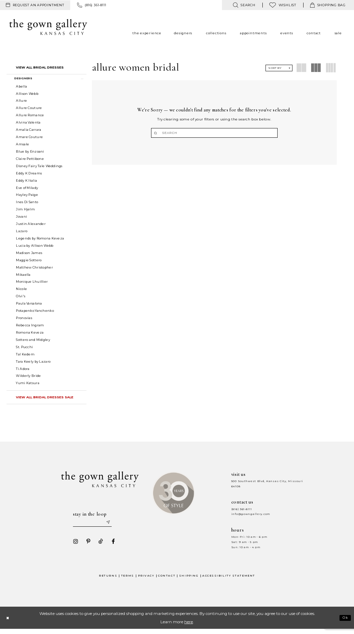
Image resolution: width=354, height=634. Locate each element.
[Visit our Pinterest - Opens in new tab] (86, 546)
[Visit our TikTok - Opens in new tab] (98, 546)
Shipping (188, 580)
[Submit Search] (187, 133)
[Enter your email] (94, 526)
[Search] (214, 133)
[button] (47, 79)
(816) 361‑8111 (241, 512)
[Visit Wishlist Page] (282, 5)
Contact (166, 580)
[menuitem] (35, 5)
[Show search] (244, 5)
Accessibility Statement (228, 580)
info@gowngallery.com (250, 517)
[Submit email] (113, 526)
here (188, 626)
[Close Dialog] (8, 622)
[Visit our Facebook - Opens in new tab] (111, 546)
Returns (108, 580)
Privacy (146, 580)
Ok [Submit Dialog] (344, 622)
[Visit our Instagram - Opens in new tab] (73, 546)
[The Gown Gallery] (48, 27)
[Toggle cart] (328, 5)
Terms (127, 580)
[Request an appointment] (35, 5)
